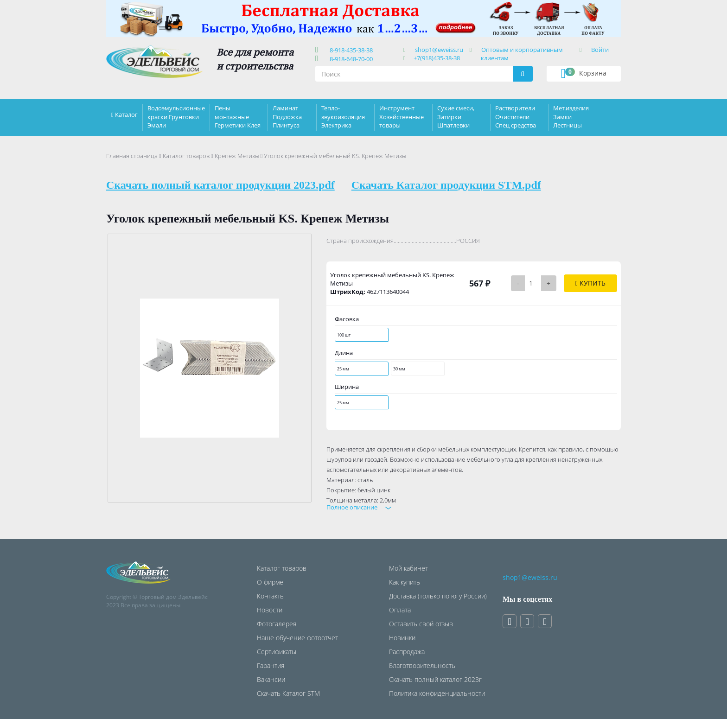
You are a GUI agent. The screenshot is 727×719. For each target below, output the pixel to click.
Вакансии (271, 679)
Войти (600, 49)
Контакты (271, 596)
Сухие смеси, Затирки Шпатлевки (455, 116)
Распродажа (407, 651)
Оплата (400, 609)
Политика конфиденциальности (437, 693)
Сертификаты (276, 651)
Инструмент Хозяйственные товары (401, 116)
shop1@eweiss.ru (439, 49)
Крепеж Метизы (237, 156)
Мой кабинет (408, 568)
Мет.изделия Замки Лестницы (571, 116)
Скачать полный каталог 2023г (435, 679)
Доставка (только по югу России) (438, 596)
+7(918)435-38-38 (437, 58)
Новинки (402, 637)
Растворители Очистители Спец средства (515, 116)
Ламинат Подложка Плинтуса (287, 116)
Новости (269, 609)
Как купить (404, 582)
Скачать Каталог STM (288, 693)
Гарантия (270, 665)
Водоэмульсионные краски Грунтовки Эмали (176, 116)
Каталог (126, 114)
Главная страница (132, 156)
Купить (590, 283)
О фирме (270, 582)
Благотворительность (422, 665)
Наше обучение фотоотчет (297, 637)
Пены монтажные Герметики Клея (238, 116)
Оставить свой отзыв (421, 623)
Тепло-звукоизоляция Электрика (343, 116)
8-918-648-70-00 (350, 59)
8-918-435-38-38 (350, 50)
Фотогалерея (276, 623)
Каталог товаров (186, 156)
